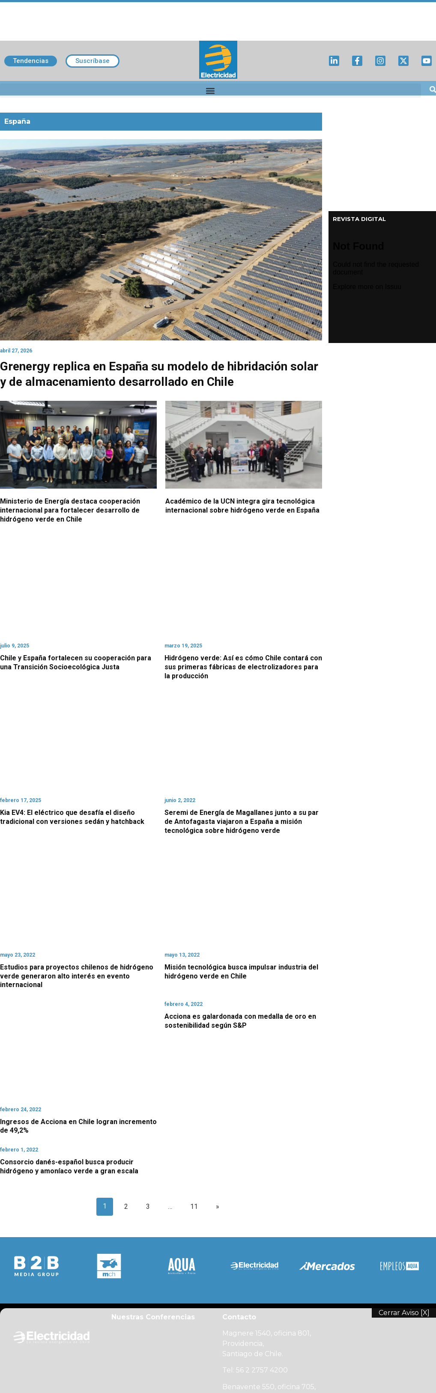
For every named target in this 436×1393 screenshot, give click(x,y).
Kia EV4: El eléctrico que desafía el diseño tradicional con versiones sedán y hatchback (72, 817)
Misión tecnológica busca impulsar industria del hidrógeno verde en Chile (241, 971)
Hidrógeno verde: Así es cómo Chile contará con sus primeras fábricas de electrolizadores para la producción (243, 667)
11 (194, 1206)
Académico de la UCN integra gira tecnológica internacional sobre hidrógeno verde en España (242, 505)
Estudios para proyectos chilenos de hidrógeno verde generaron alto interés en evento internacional (76, 976)
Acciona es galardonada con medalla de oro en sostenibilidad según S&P (240, 1020)
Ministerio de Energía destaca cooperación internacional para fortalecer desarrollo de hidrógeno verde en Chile (70, 510)
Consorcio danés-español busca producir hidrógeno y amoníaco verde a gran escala (69, 1166)
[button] (210, 91)
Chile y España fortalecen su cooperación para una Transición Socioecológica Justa (75, 662)
